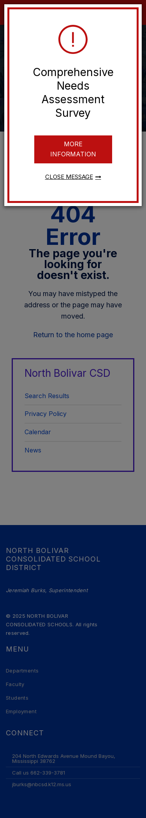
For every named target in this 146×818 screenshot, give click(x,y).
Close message (69, 176)
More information (73, 149)
